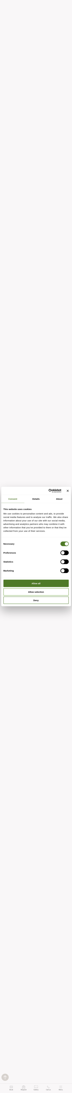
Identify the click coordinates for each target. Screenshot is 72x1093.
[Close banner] (68, 491)
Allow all (36, 583)
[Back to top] (5, 1077)
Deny (36, 600)
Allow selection (36, 592)
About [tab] (59, 499)
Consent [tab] (12, 499)
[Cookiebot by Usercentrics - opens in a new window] (48, 491)
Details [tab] (36, 499)
